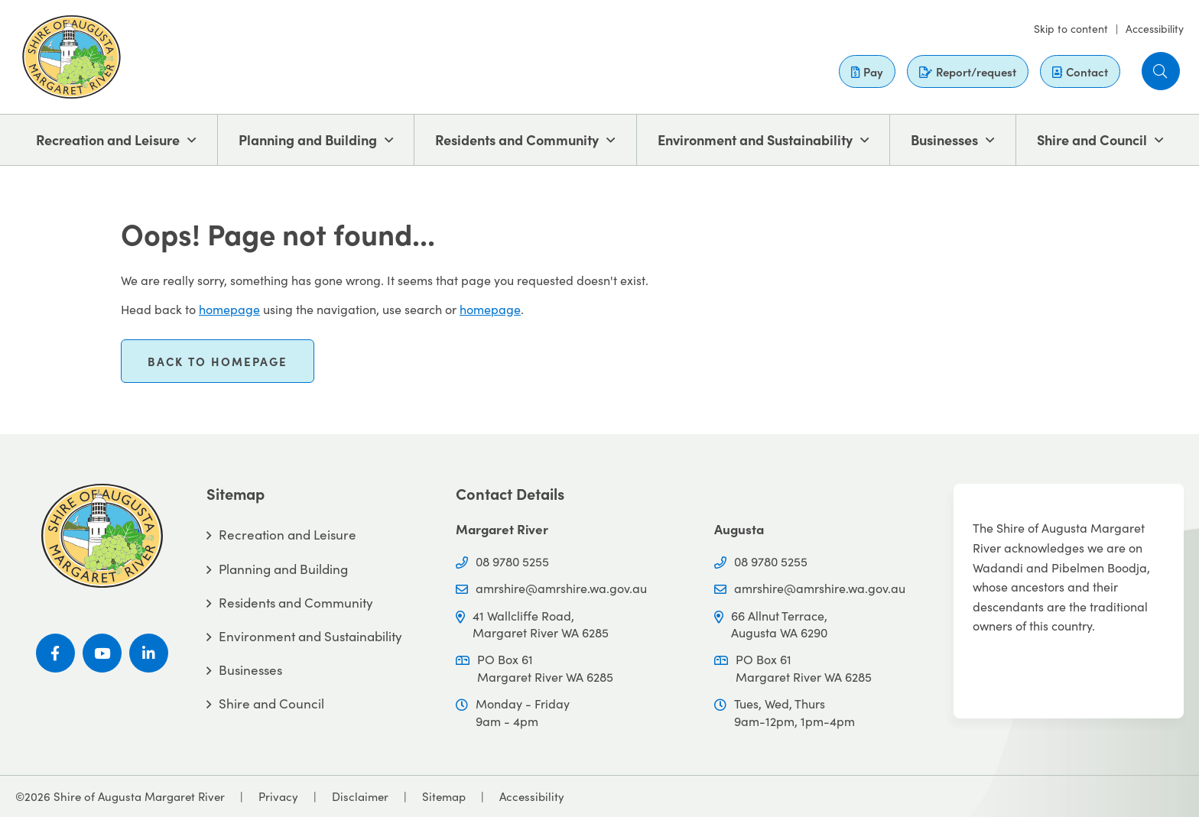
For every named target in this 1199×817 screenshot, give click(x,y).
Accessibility (1155, 28)
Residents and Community (517, 139)
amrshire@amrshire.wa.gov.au (561, 587)
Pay (867, 71)
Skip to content (1071, 28)
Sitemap (444, 796)
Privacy (278, 796)
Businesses (944, 139)
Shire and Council (1092, 139)
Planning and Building (308, 139)
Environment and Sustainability (755, 139)
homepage (229, 308)
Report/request (967, 71)
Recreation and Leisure (108, 139)
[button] (1161, 71)
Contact (1080, 71)
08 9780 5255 (512, 561)
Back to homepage (218, 361)
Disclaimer (360, 796)
